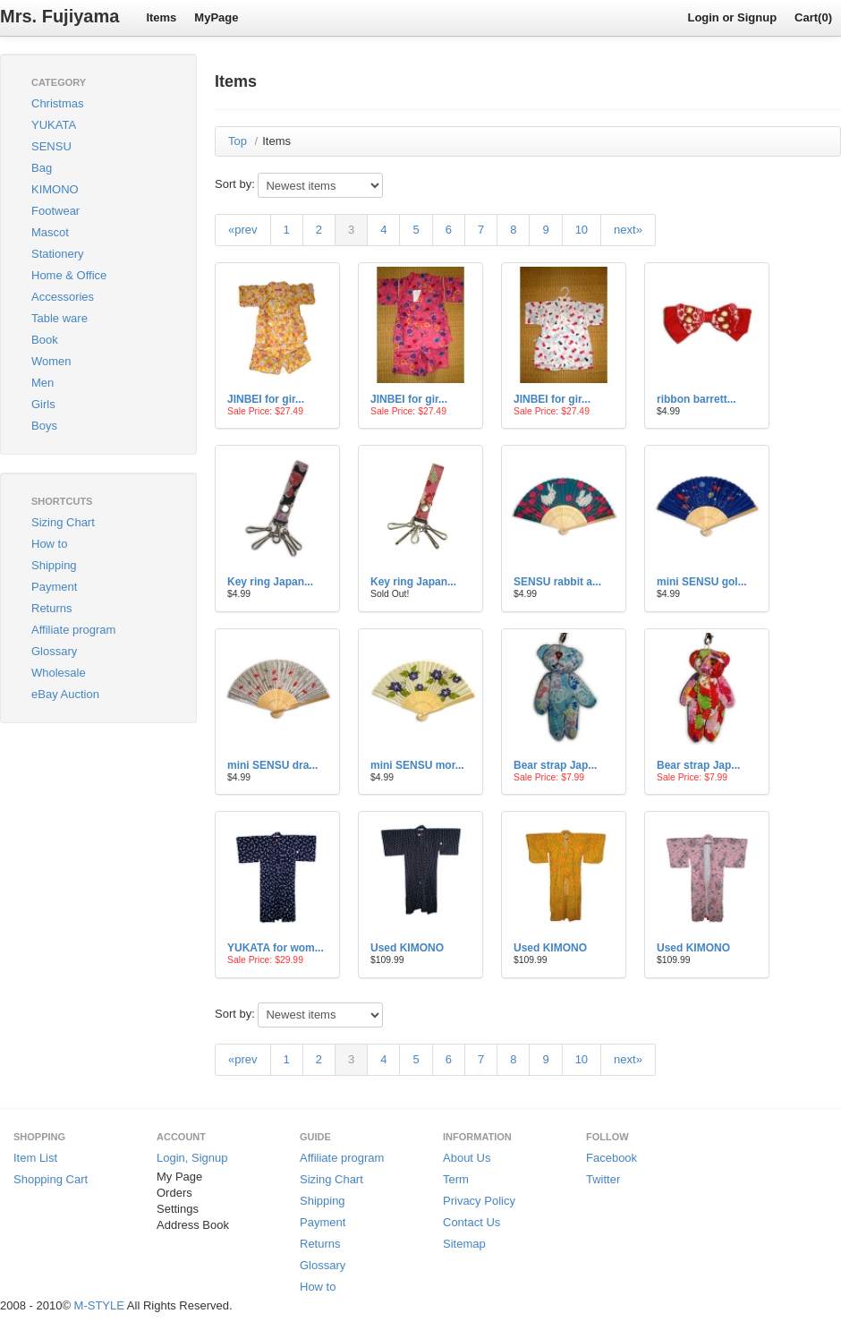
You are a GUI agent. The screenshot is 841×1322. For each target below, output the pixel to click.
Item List (35, 1157)
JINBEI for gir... (265, 399)
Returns (51, 608)
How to (49, 543)
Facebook (611, 1157)
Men (42, 382)
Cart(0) (813, 17)
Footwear (55, 210)
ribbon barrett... (696, 399)
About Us (466, 1157)
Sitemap (464, 1243)
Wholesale (58, 672)
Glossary (54, 651)
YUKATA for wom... (275, 948)
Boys (44, 425)
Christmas (57, 103)
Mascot (50, 232)
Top (237, 141)
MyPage (216, 17)
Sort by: (235, 184)
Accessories (62, 296)
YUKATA (53, 125)
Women (51, 361)
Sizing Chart (63, 522)
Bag (41, 168)
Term (456, 1179)
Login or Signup (732, 17)
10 (581, 229)
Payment (54, 586)
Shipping (54, 565)
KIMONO (55, 189)
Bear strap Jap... (555, 765)
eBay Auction (65, 694)
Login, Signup (192, 1157)
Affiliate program (73, 629)
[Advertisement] (89, 830)
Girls (43, 404)
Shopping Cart (50, 1179)
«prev (243, 229)
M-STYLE (99, 1305)
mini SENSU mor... (417, 765)
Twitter (603, 1179)
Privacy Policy (479, 1200)
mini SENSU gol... (702, 582)
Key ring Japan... (270, 582)
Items (161, 17)
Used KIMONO (407, 948)
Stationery (57, 253)
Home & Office (68, 275)
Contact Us (471, 1222)
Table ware (59, 318)
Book (44, 339)
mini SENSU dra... (272, 765)
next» (628, 229)
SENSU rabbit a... (557, 582)
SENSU (51, 146)
